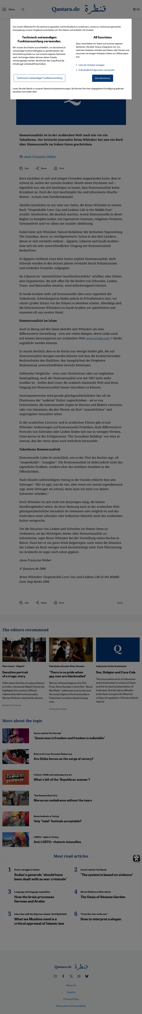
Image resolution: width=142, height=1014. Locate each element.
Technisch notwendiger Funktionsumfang (39, 77)
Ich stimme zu (102, 78)
